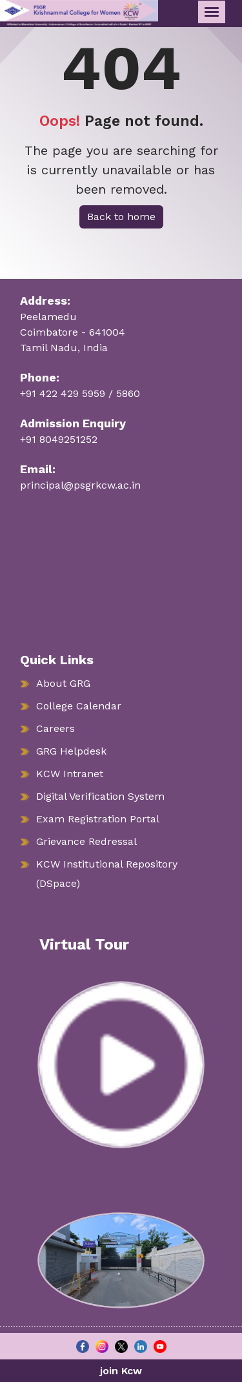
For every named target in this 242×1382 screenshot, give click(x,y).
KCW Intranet (69, 773)
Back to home (121, 216)
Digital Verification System (100, 796)
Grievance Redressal (86, 841)
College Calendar (78, 706)
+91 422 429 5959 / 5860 (80, 393)
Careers (55, 728)
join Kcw (121, 1371)
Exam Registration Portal (97, 819)
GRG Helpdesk (71, 751)
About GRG (63, 683)
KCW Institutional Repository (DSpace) (106, 873)
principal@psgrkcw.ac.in (80, 485)
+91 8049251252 (58, 439)
